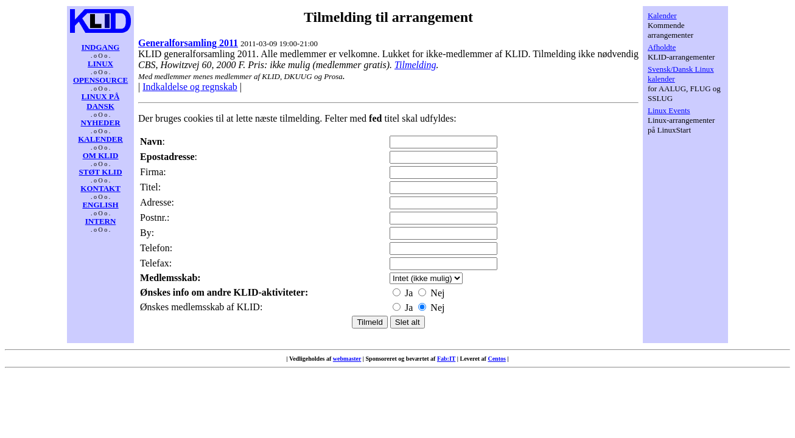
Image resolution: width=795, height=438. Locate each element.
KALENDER (100, 139)
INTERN (100, 221)
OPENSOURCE (100, 80)
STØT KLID (100, 171)
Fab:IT (446, 358)
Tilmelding (415, 65)
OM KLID (101, 155)
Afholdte (662, 47)
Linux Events (669, 110)
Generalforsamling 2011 (188, 43)
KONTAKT (100, 188)
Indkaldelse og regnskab (189, 87)
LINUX (100, 63)
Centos (496, 358)
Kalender (662, 15)
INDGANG (101, 47)
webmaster (347, 358)
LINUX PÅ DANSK (100, 101)
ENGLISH (100, 204)
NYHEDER (101, 122)
